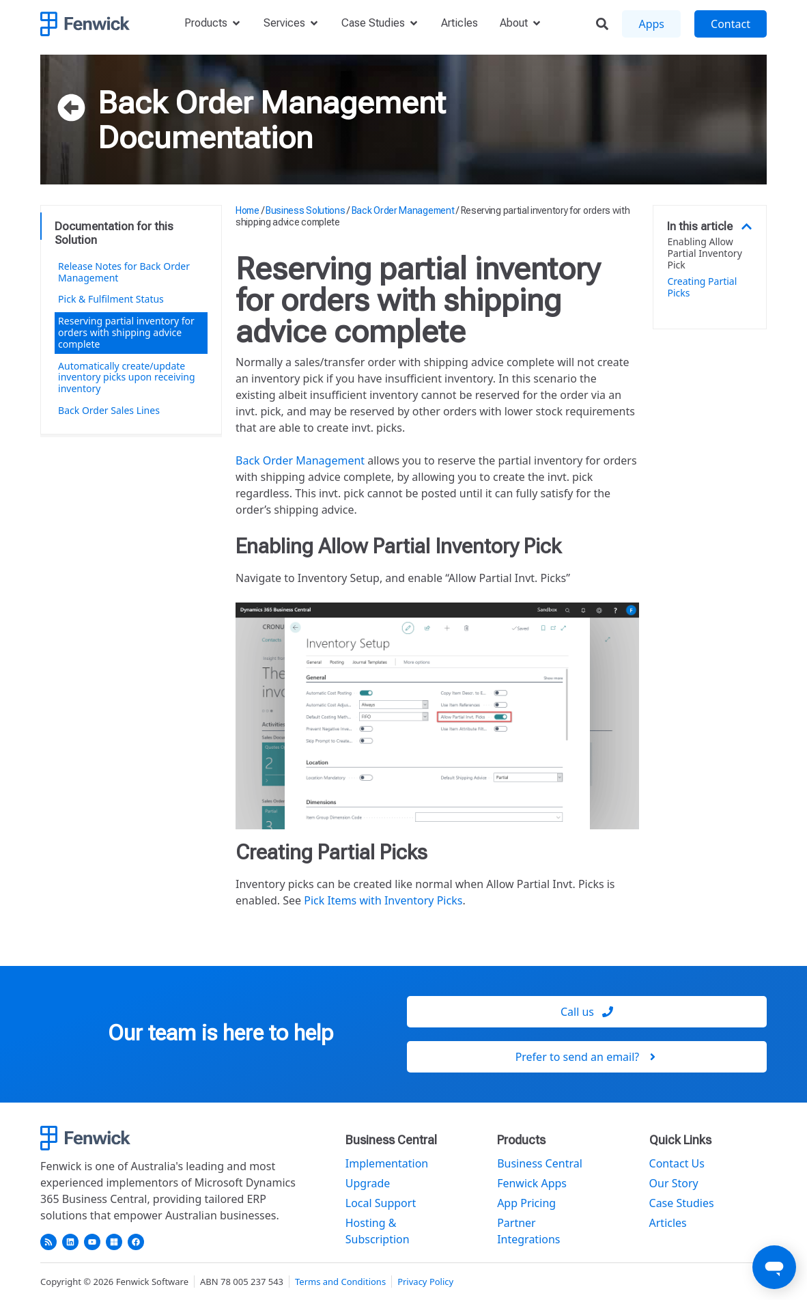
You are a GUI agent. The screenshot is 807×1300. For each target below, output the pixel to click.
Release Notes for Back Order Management (124, 272)
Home (247, 210)
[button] (746, 226)
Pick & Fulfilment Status (111, 298)
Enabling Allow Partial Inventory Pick (704, 253)
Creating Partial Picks (702, 287)
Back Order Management (272, 102)
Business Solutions (305, 210)
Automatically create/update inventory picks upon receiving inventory (126, 377)
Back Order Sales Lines (109, 410)
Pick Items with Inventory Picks (383, 900)
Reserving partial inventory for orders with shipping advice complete (126, 332)
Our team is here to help (220, 1033)
